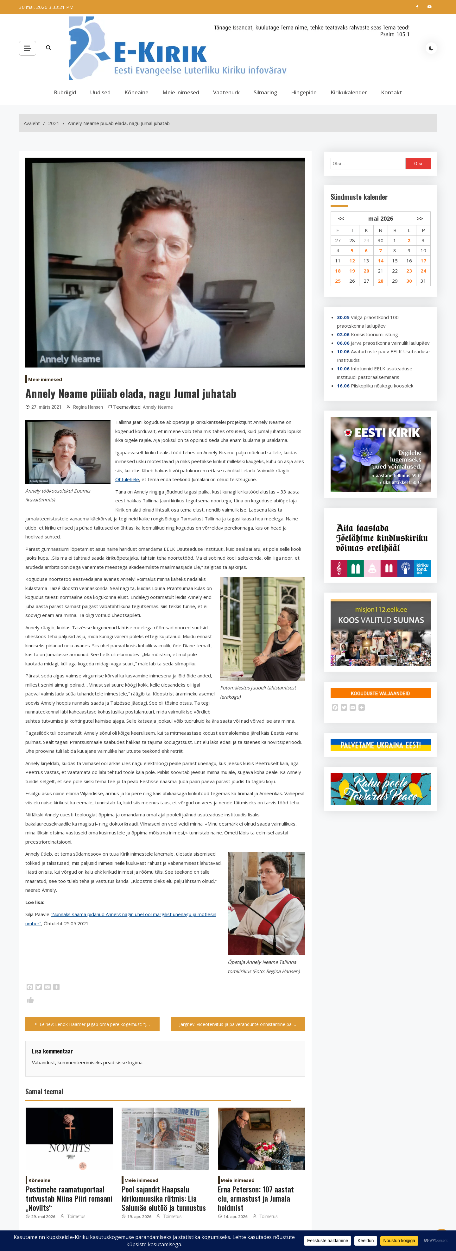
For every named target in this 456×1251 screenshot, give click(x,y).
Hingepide (304, 92)
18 (338, 270)
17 (423, 260)
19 (352, 270)
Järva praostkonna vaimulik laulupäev (390, 343)
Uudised (100, 92)
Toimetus (76, 1216)
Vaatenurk (226, 92)
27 (338, 240)
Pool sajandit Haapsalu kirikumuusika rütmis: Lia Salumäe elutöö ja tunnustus (164, 1198)
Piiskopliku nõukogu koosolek (382, 385)
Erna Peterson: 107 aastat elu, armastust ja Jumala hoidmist (256, 1198)
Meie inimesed (180, 92)
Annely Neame (158, 407)
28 (352, 240)
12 (352, 260)
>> (420, 218)
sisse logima (129, 1062)
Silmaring (265, 92)
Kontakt (391, 92)
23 (409, 270)
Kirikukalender (349, 92)
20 (366, 270)
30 (380, 240)
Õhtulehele (127, 479)
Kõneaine (136, 92)
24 (423, 270)
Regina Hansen (88, 407)
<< (341, 218)
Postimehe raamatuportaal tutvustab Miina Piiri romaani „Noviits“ (69, 1198)
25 (338, 281)
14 (380, 260)
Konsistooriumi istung (374, 334)
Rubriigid (65, 92)
